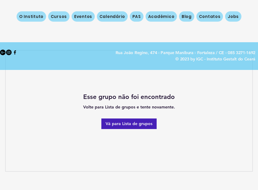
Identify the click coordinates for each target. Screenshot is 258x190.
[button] (59, 16)
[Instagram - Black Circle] (9, 52)
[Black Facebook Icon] (15, 52)
